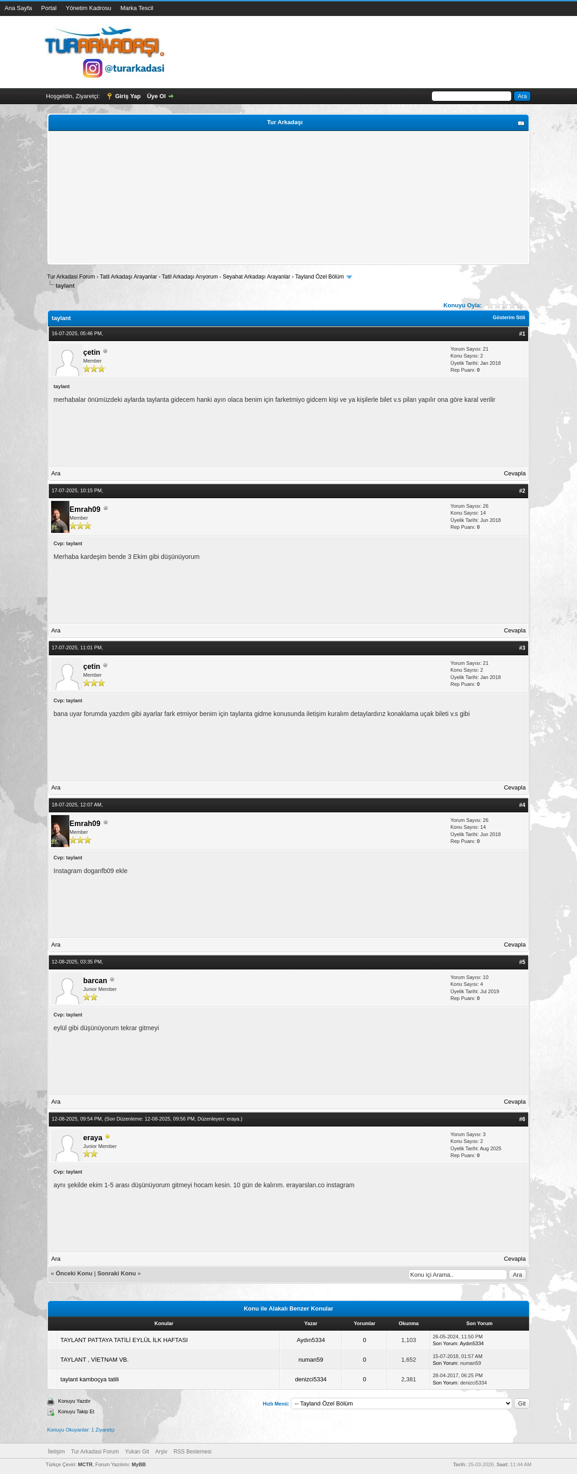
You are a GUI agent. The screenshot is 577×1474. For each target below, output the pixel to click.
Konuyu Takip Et (76, 1411)
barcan (95, 980)
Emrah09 (84, 509)
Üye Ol (156, 96)
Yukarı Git (137, 1451)
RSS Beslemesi (192, 1451)
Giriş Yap (128, 96)
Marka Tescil (137, 8)
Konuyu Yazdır (74, 1401)
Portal (49, 8)
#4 (522, 805)
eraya (233, 1118)
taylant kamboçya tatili (89, 1379)
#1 (522, 334)
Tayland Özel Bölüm (319, 277)
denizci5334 (310, 1379)
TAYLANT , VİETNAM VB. (94, 1359)
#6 (522, 1119)
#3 (522, 648)
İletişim (56, 1451)
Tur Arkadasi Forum (71, 277)
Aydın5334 (311, 1340)
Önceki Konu (74, 1273)
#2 (522, 491)
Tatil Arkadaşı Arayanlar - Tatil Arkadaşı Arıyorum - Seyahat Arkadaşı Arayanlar (196, 277)
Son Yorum (445, 1343)
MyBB (138, 1464)
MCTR (85, 1464)
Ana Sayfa (18, 8)
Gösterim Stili (509, 317)
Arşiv (161, 1451)
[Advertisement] (288, 198)
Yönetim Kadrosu (88, 8)
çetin (91, 352)
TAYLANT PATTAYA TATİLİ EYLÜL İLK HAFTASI (124, 1340)
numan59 (311, 1359)
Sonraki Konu (116, 1273)
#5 (522, 962)
